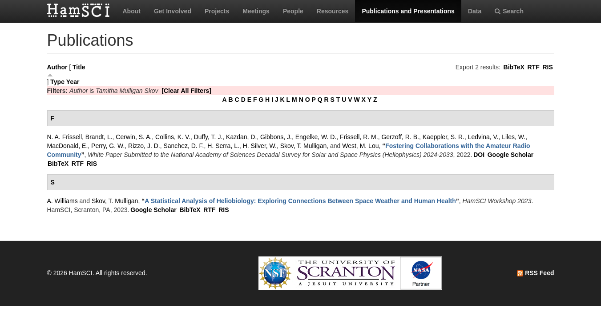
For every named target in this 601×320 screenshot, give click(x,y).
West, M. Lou (360, 145)
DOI (478, 154)
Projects (217, 11)
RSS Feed (535, 272)
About (132, 11)
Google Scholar (510, 154)
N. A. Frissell (64, 136)
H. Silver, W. (260, 145)
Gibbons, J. (276, 136)
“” (300, 200)
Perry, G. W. (108, 145)
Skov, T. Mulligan (303, 145)
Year (73, 81)
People (293, 11)
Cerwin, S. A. (134, 136)
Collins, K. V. (172, 136)
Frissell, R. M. (359, 136)
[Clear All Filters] (186, 90)
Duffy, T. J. (208, 136)
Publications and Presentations (408, 11)
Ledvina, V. (483, 136)
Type (57, 81)
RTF (533, 67)
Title (79, 67)
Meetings (256, 11)
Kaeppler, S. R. (443, 136)
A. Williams (62, 200)
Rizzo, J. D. (144, 145)
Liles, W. (513, 136)
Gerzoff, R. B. (400, 136)
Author (57, 67)
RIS (547, 67)
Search (509, 11)
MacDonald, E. (67, 145)
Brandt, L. (99, 136)
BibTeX (514, 67)
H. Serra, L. (223, 145)
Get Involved (172, 11)
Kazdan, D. (241, 136)
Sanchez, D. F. (183, 145)
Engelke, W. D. (316, 136)
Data (474, 11)
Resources (333, 11)
